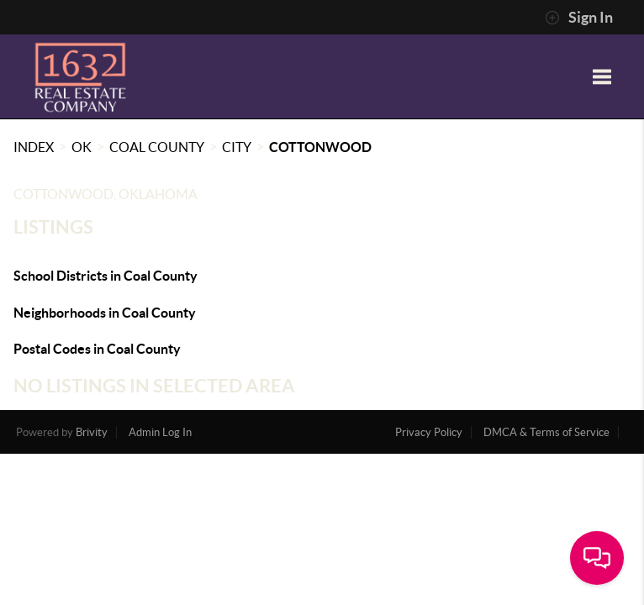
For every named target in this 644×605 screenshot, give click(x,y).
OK (81, 147)
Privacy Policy (428, 432)
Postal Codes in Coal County (97, 348)
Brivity (92, 432)
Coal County (156, 147)
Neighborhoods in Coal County (104, 312)
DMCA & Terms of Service (546, 432)
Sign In (579, 17)
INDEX (33, 147)
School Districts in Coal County (105, 275)
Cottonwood (320, 147)
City (236, 147)
